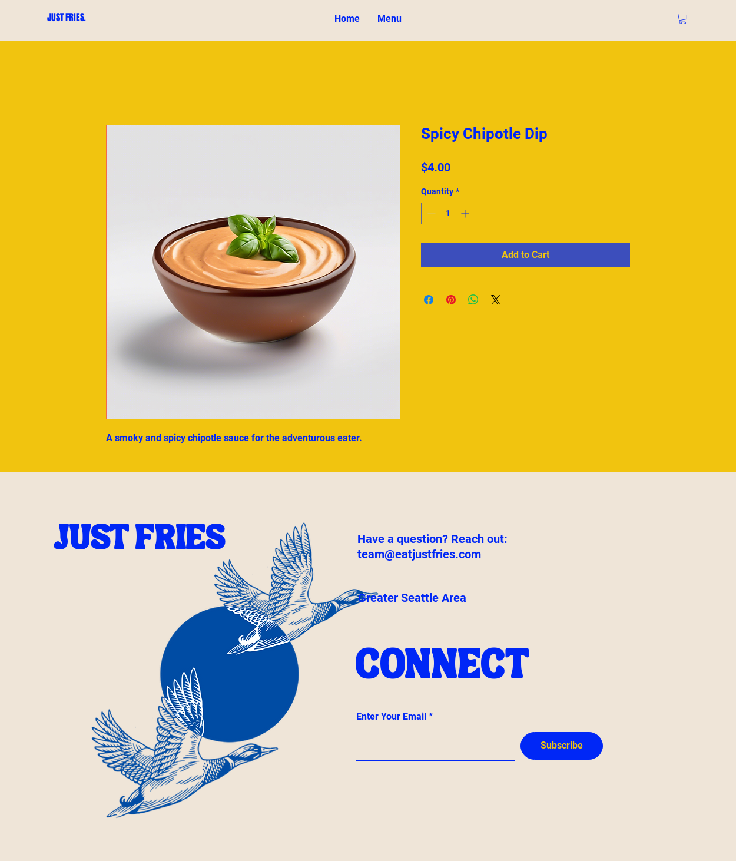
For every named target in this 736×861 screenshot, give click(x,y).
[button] (683, 19)
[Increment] (466, 213)
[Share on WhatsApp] (473, 300)
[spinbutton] (448, 213)
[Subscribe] (561, 746)
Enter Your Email (391, 716)
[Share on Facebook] (429, 300)
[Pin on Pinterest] (451, 300)
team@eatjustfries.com (419, 554)
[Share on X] (496, 300)
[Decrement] (430, 213)
